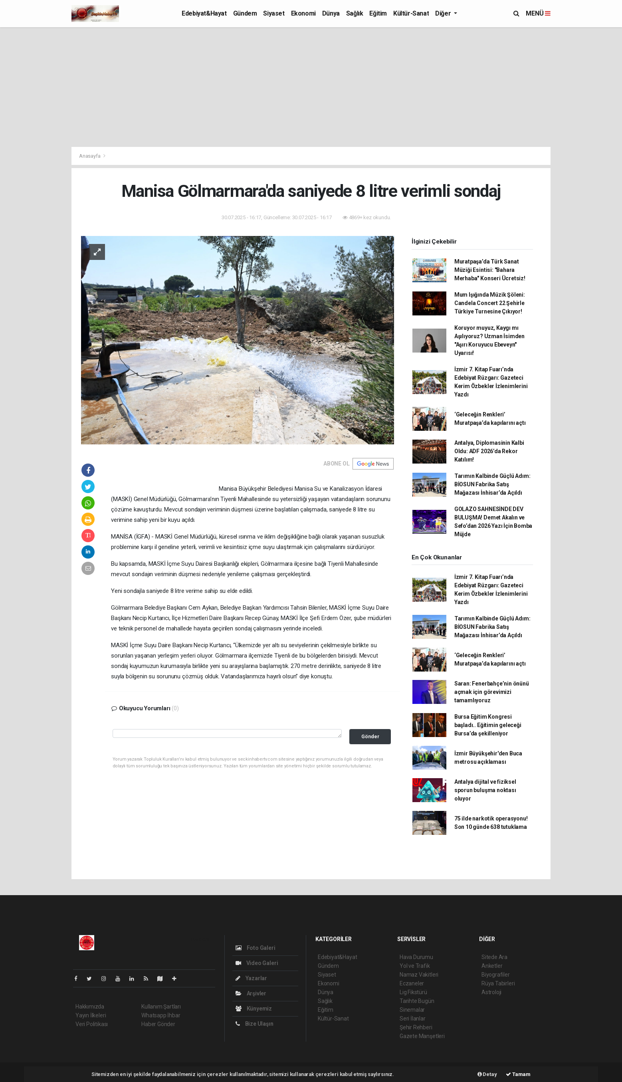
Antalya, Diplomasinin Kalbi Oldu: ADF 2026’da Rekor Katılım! (489, 451)
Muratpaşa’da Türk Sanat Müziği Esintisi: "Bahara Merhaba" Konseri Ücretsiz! (489, 269)
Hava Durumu (416, 957)
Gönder (370, 736)
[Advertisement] (311, 87)
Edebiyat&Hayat (204, 13)
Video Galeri (257, 963)
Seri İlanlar (413, 1018)
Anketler (491, 966)
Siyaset (273, 13)
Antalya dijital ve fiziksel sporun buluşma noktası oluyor (485, 790)
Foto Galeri (255, 948)
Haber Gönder (158, 1024)
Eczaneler (412, 983)
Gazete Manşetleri (422, 1036)
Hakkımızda (89, 1006)
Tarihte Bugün (417, 1001)
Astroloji (491, 992)
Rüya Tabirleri (498, 983)
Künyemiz (254, 1008)
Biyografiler (495, 974)
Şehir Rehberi (416, 1027)
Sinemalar (412, 1010)
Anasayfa (90, 156)
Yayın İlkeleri (90, 1015)
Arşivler (251, 993)
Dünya (331, 13)
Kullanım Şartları (161, 1006)
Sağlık (354, 13)
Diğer (443, 13)
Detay (487, 1074)
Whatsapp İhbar (160, 1015)
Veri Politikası (91, 1024)
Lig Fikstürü (413, 992)
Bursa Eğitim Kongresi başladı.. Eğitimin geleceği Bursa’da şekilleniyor (487, 725)
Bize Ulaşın (254, 1024)
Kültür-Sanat (411, 13)
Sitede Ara (494, 957)
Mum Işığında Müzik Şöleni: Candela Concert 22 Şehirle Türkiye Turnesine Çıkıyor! (489, 303)
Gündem (245, 13)
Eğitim (378, 13)
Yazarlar (251, 978)
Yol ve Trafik (415, 966)
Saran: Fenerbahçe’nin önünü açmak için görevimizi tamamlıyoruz (491, 691)
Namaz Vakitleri (419, 974)
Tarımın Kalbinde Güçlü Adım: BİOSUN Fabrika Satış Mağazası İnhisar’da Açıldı (492, 484)
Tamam (518, 1074)
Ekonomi (303, 13)
